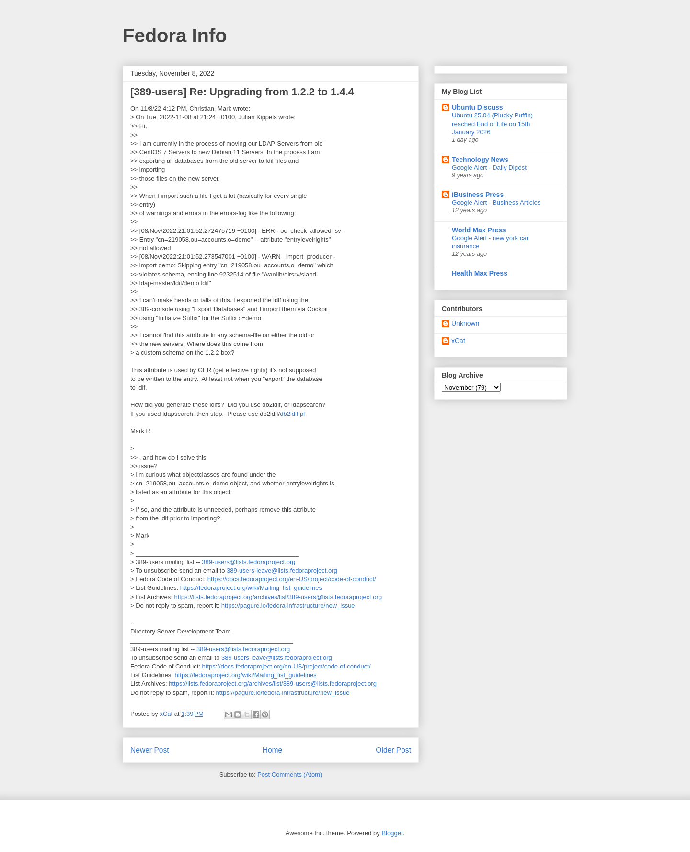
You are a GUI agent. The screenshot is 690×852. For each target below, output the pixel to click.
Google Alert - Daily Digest (489, 167)
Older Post (393, 750)
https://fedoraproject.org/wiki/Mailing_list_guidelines (251, 587)
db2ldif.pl (292, 413)
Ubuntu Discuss (477, 107)
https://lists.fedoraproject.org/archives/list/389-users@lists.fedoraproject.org (278, 596)
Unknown (465, 323)
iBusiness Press (478, 194)
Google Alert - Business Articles (496, 202)
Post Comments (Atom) (289, 774)
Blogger (391, 833)
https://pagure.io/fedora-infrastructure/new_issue (288, 605)
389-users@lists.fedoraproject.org (248, 561)
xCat (458, 341)
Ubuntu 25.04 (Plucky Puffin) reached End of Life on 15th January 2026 (492, 124)
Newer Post (149, 750)
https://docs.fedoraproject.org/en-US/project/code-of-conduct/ (291, 579)
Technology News (480, 159)
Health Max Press (479, 273)
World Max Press (479, 230)
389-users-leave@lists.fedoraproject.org (282, 570)
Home (273, 750)
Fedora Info (175, 35)
